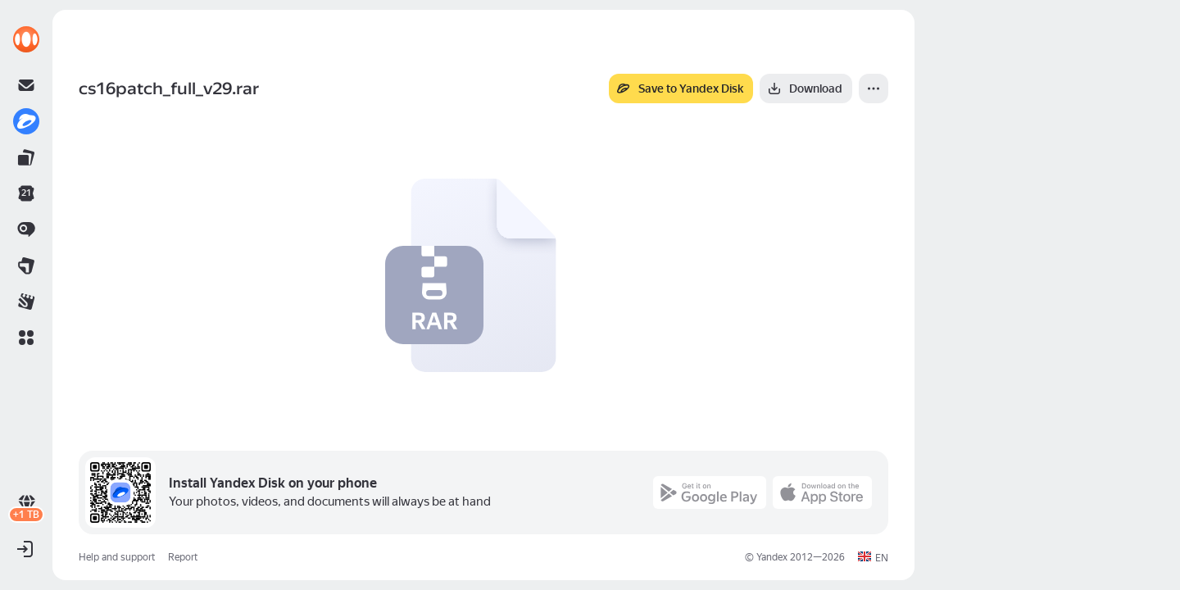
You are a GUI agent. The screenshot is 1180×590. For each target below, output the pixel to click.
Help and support (117, 557)
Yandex (771, 557)
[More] (873, 88)
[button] (26, 337)
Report (182, 557)
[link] (26, 39)
